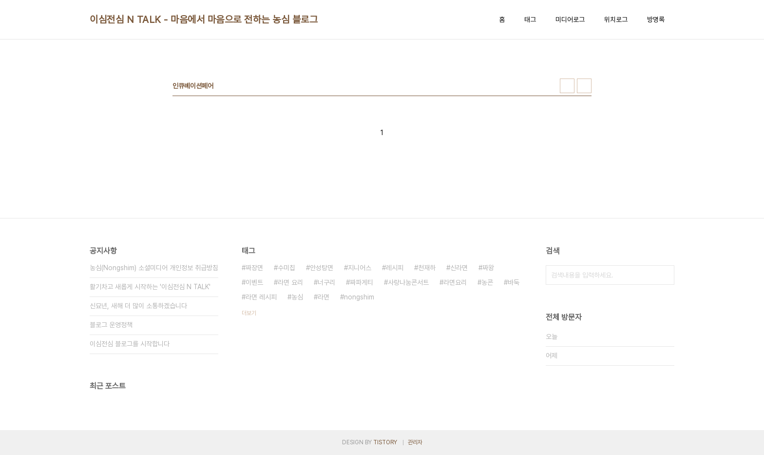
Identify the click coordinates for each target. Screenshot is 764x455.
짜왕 (488, 268)
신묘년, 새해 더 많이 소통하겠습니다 (138, 306)
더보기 (249, 313)
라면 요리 (290, 282)
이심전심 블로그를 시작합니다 (130, 344)
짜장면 (254, 268)
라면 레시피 (261, 297)
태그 (530, 19)
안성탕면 (321, 268)
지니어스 (359, 268)
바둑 (513, 282)
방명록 (656, 19)
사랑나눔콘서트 (408, 282)
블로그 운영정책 (111, 325)
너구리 (326, 282)
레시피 (394, 268)
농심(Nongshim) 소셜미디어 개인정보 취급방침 (154, 268)
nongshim (359, 297)
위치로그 (616, 19)
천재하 (427, 268)
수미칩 (286, 268)
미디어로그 (570, 19)
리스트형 (584, 86)
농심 (297, 297)
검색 (664, 275)
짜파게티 (361, 282)
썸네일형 (567, 86)
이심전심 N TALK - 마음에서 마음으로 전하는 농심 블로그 (204, 19)
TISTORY (385, 442)
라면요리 (455, 282)
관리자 (415, 442)
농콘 (487, 282)
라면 (323, 297)
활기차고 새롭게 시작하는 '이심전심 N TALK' (150, 287)
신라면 (459, 268)
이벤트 (254, 282)
